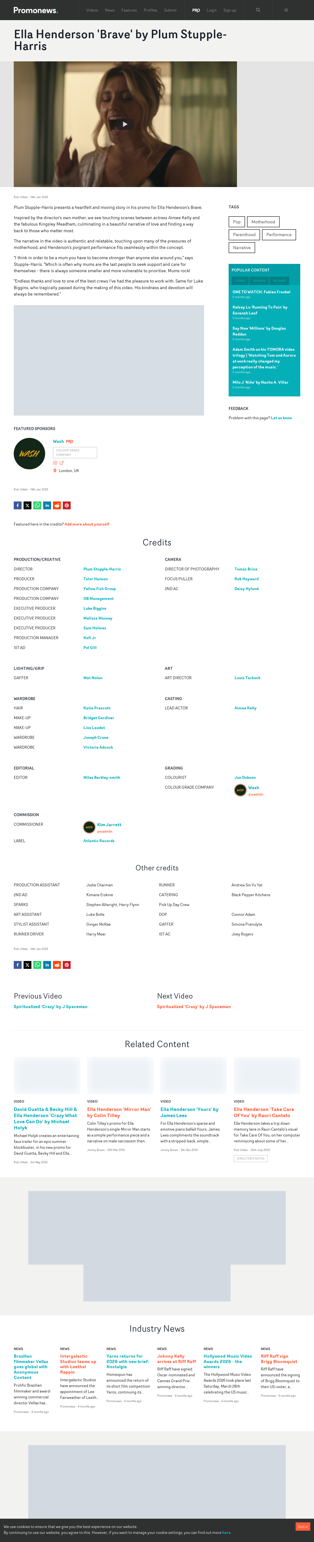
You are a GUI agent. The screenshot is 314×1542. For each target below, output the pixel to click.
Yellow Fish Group (99, 589)
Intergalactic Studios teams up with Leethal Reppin (78, 1327)
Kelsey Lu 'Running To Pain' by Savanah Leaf (260, 310)
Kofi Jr (89, 638)
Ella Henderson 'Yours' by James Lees (189, 1075)
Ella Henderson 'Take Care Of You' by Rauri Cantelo (264, 1075)
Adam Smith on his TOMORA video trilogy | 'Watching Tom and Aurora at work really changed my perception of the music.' (264, 358)
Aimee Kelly (246, 708)
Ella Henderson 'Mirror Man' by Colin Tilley (119, 1075)
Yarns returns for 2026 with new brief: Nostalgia (127, 1324)
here (226, 1532)
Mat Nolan (92, 678)
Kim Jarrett (109, 824)
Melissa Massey (97, 618)
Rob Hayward (247, 579)
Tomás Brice (246, 569)
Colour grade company (67, 452)
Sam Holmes (94, 628)
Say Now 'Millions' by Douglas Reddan (259, 331)
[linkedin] (47, 505)
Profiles (150, 10)
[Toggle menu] (286, 10)
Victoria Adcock (98, 747)
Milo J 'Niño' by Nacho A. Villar (260, 382)
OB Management (98, 598)
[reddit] (57, 505)
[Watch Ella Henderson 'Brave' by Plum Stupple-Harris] (125, 124)
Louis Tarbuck (247, 678)
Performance (279, 234)
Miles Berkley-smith (101, 777)
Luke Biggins (94, 608)
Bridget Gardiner (98, 718)
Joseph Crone (95, 737)
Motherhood (263, 221)
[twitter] (27, 505)
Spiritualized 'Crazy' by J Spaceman (51, 1006)
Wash (58, 441)
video (19, 1064)
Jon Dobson (245, 777)
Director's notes (250, 1121)
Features (129, 10)
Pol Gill (90, 647)
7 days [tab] (240, 281)
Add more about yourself (87, 524)
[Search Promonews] (258, 10)
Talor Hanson (95, 579)
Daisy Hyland (247, 589)
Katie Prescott (96, 708)
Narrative (242, 247)
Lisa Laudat (94, 727)
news (18, 1311)
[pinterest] (67, 505)
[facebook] (18, 505)
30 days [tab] (259, 281)
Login (212, 10)
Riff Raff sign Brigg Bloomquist (279, 1321)
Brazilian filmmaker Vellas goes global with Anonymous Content (31, 1329)
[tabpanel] (264, 340)
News (110, 10)
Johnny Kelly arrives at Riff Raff (176, 1321)
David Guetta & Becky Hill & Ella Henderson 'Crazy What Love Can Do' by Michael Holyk (45, 1081)
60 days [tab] (279, 281)
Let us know (281, 418)
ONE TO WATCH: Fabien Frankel (261, 292)
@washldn (255, 794)
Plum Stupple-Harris (102, 569)
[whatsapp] (37, 505)
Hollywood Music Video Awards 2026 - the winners (228, 1324)
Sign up (229, 10)
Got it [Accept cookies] (303, 1526)
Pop (237, 221)
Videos (92, 10)
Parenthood (244, 234)
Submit (170, 10)
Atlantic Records (99, 841)
